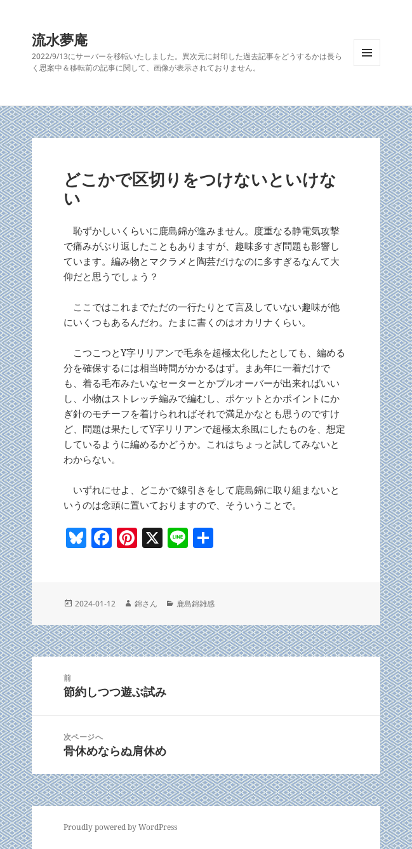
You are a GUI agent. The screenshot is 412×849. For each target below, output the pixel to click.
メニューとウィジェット (367, 65)
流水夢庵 (60, 39)
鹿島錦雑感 (195, 603)
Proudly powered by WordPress (120, 827)
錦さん (146, 603)
